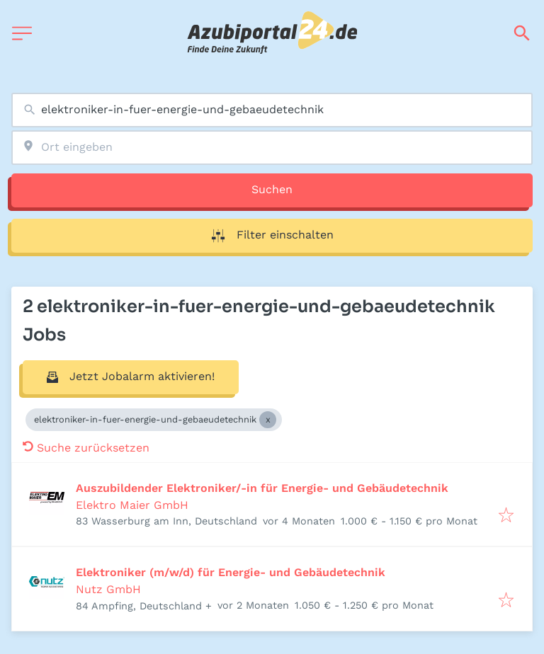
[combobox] (272, 110)
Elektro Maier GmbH (132, 505)
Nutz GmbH (108, 589)
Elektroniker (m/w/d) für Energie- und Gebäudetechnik (230, 572)
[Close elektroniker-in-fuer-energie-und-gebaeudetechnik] (267, 419)
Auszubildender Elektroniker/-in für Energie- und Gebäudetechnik (262, 488)
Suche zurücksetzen (86, 447)
